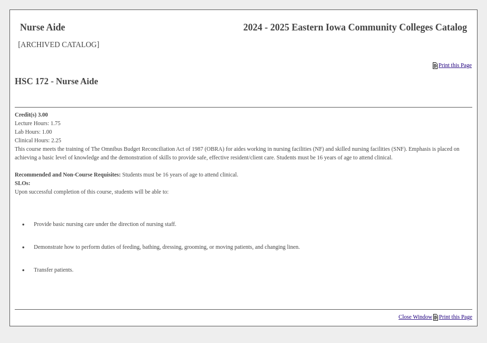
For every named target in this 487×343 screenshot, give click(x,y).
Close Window (415, 317)
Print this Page (452, 65)
